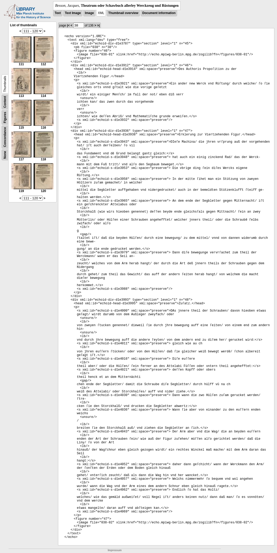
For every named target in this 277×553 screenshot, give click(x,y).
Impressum (114, 550)
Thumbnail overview (123, 13)
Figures (5, 117)
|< (68, 25)
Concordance (5, 137)
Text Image (73, 13)
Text (58, 13)
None (5, 155)
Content (5, 102)
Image (89, 13)
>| (98, 25)
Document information (159, 13)
